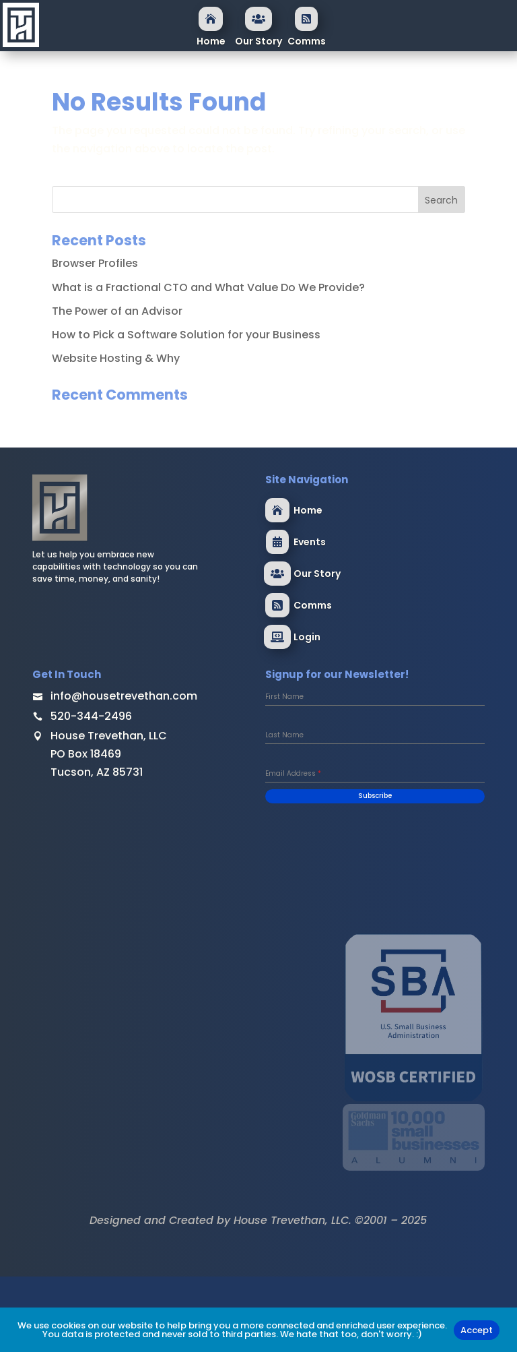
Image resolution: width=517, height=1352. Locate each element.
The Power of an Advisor (117, 311)
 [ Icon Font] (277, 541)
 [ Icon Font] (277, 637)
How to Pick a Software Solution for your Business (186, 334)
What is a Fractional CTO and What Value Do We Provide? (208, 287)
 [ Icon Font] (277, 605)
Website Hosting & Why (116, 358)
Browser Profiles (95, 263)
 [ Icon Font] (306, 18)
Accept (476, 1330)
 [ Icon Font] (258, 18)
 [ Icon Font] (210, 18)
